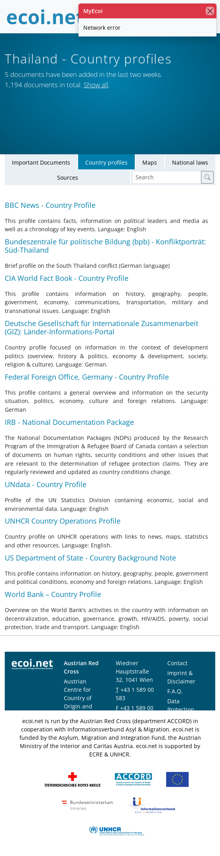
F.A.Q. (175, 691)
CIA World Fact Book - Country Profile (66, 278)
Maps (149, 162)
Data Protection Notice (180, 709)
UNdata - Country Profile (45, 484)
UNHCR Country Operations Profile (63, 521)
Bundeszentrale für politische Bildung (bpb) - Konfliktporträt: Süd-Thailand (105, 246)
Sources (67, 177)
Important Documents (41, 162)
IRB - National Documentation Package (69, 422)
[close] (210, 11)
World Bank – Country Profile (53, 594)
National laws (190, 162)
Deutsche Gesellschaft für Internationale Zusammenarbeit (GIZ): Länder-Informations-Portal (101, 327)
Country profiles (106, 162)
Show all (96, 84)
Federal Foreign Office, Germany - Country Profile (87, 377)
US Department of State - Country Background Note (90, 557)
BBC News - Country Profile (50, 205)
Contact (177, 663)
